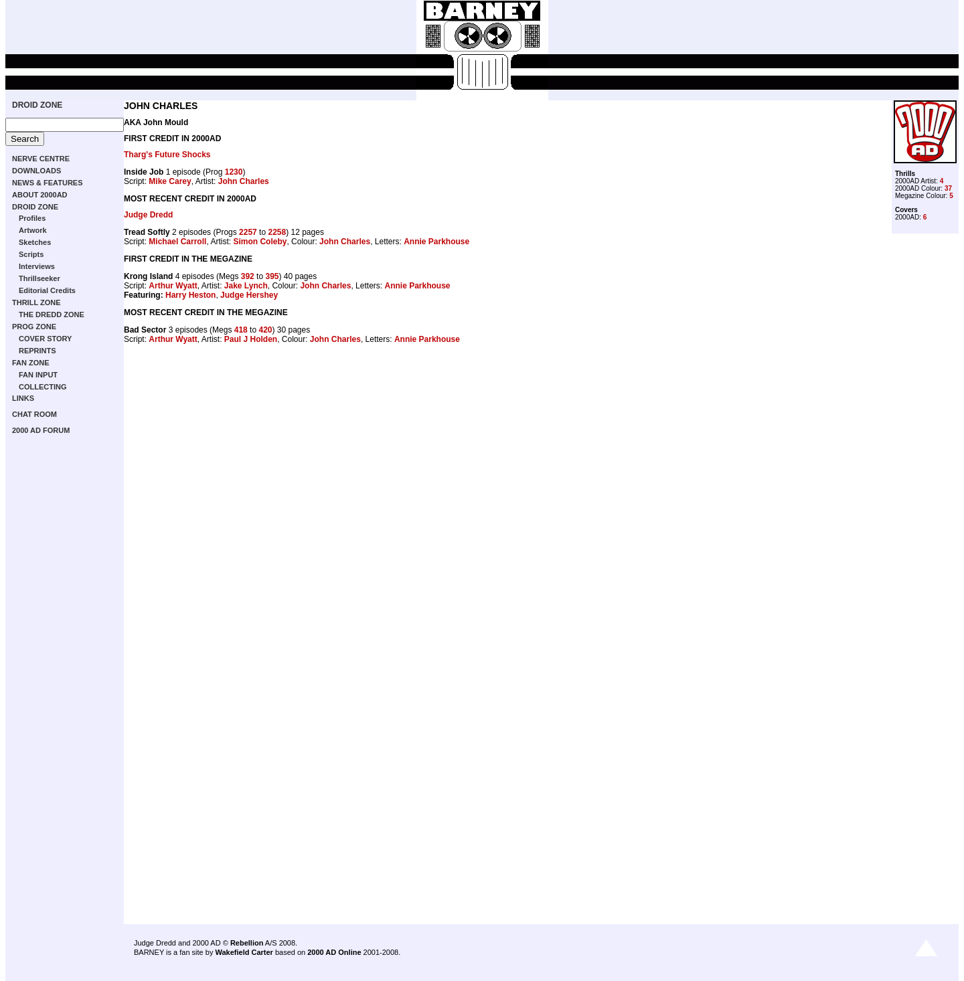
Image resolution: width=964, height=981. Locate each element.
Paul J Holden (250, 339)
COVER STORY (45, 339)
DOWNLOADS (36, 171)
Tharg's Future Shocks (167, 154)
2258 (277, 232)
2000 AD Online (334, 952)
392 (247, 276)
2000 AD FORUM (41, 430)
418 (241, 330)
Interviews (37, 266)
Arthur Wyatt (173, 285)
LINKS (23, 398)
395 (271, 276)
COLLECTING (43, 387)
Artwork (33, 230)
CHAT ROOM (34, 414)
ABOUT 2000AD (40, 195)
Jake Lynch (246, 285)
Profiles (32, 218)
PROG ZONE (34, 327)
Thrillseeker (39, 278)
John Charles (243, 181)
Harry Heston (190, 295)
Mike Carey (170, 181)
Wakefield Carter (243, 952)
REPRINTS (37, 351)
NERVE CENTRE (41, 159)
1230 (234, 172)
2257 (248, 232)
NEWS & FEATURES (47, 183)
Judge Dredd (148, 214)
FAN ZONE (31, 363)
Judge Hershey (249, 295)
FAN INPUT (38, 375)
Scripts (31, 254)
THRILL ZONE (36, 302)
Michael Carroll (177, 241)
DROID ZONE (37, 105)
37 (948, 188)
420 (265, 330)
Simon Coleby (260, 241)
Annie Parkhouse (436, 241)
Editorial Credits (47, 290)
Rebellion (247, 943)
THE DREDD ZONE (51, 314)
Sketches (35, 242)
